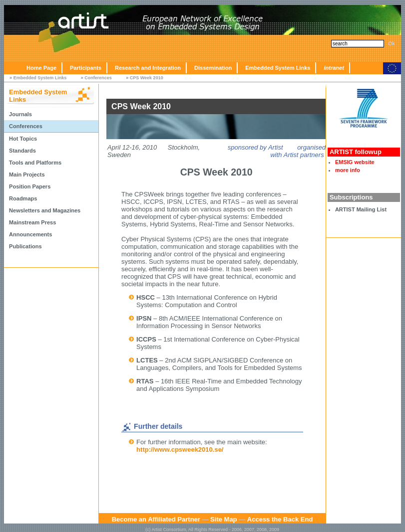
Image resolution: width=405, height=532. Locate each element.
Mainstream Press (32, 222)
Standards (22, 151)
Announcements (30, 234)
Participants (85, 68)
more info (347, 170)
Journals (20, 114)
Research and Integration (148, 68)
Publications (25, 246)
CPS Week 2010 (146, 77)
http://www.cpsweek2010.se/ (179, 449)
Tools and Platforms (35, 163)
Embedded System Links (277, 68)
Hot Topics (23, 139)
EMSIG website (355, 162)
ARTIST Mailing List (361, 209)
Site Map (223, 519)
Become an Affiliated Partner (156, 519)
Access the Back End (280, 519)
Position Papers (29, 186)
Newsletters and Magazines (44, 210)
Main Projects (27, 174)
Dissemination (213, 68)
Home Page (41, 68)
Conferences (98, 77)
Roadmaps (23, 198)
